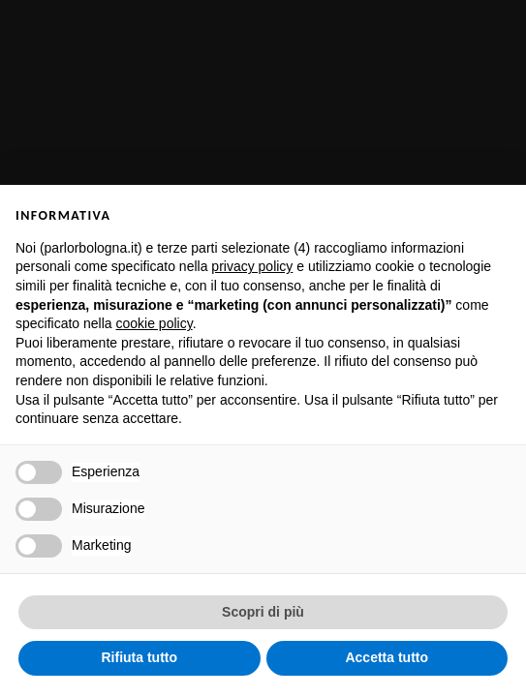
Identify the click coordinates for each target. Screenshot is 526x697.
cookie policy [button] (154, 323)
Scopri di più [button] (263, 612)
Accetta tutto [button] (386, 657)
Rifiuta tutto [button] (139, 657)
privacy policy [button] (252, 266)
